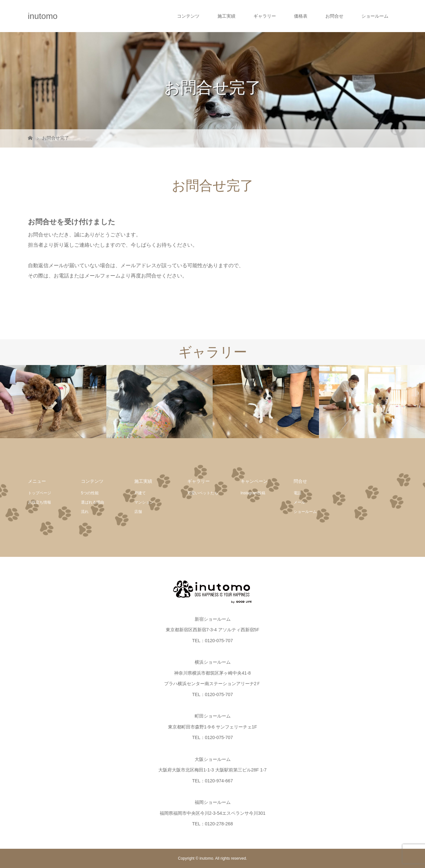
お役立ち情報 (39, 502)
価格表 (300, 16)
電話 (297, 493)
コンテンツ (188, 16)
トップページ (39, 493)
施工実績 (226, 16)
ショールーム (374, 16)
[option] (53, 401)
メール (299, 502)
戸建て (140, 493)
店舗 (138, 511)
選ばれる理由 (92, 502)
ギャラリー (264, 16)
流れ (85, 511)
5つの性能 (90, 493)
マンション (144, 502)
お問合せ (334, 16)
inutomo (43, 16)
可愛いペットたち (202, 493)
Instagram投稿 (253, 493)
